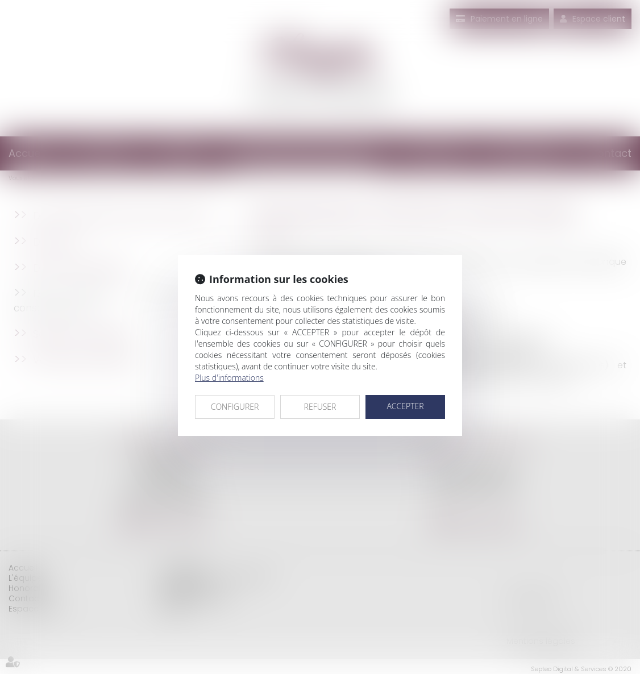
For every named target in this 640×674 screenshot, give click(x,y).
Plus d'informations (229, 377)
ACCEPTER (405, 406)
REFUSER (320, 406)
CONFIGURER (235, 406)
